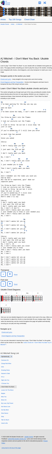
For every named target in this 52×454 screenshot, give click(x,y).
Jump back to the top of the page (11, 448)
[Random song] (44, 2)
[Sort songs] (6, 357)
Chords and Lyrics (6, 79)
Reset (15, 274)
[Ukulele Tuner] (39, 2)
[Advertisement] (26, 41)
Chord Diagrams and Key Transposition (12, 82)
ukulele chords (29, 437)
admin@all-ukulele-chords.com (17, 439)
